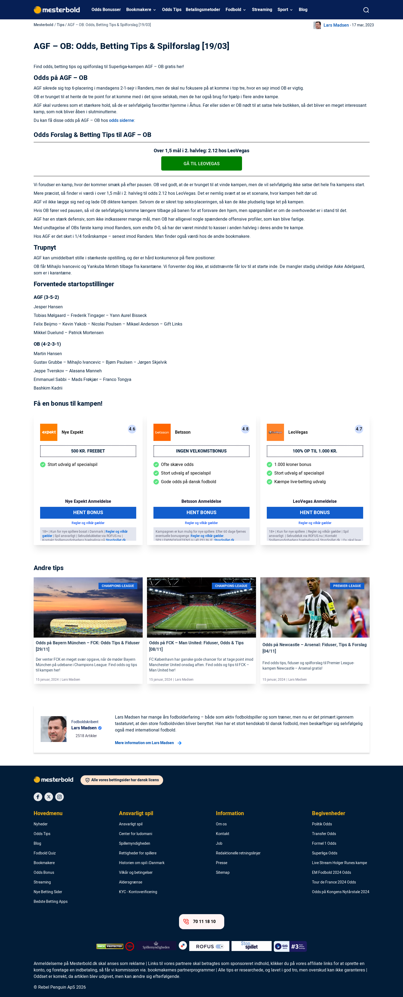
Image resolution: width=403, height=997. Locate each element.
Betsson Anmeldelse (201, 501)
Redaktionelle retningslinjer (238, 853)
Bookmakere (138, 9)
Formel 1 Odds (324, 843)
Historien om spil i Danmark (141, 863)
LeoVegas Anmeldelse (315, 501)
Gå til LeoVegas (202, 164)
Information (230, 813)
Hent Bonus (88, 512)
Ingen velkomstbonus (201, 451)
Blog (303, 9)
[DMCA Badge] (109, 946)
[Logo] (57, 780)
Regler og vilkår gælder (88, 523)
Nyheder (41, 824)
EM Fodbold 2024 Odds (331, 872)
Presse (221, 863)
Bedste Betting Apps (51, 901)
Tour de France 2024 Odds (334, 882)
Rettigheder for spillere (137, 853)
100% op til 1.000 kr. (315, 451)
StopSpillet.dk (116, 540)
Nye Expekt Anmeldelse (88, 501)
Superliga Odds (324, 853)
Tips (60, 25)
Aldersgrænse (130, 882)
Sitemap (223, 872)
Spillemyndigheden (134, 843)
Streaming (262, 9)
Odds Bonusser (106, 9)
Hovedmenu (48, 813)
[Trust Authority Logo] (156, 946)
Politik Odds (322, 824)
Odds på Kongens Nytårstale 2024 (340, 892)
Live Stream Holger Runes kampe (339, 863)
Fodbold (233, 9)
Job (219, 843)
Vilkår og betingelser (136, 872)
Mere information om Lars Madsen (148, 743)
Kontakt (222, 834)
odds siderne (121, 120)
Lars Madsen (336, 25)
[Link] (88, 607)
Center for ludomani (135, 834)
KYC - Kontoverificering (138, 892)
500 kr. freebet (88, 451)
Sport (283, 9)
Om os (221, 824)
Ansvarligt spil (136, 813)
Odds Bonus (44, 872)
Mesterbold (43, 25)
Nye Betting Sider (48, 892)
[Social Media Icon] (38, 797)
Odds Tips (171, 9)
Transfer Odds (324, 834)
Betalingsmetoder (203, 9)
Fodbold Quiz (45, 853)
